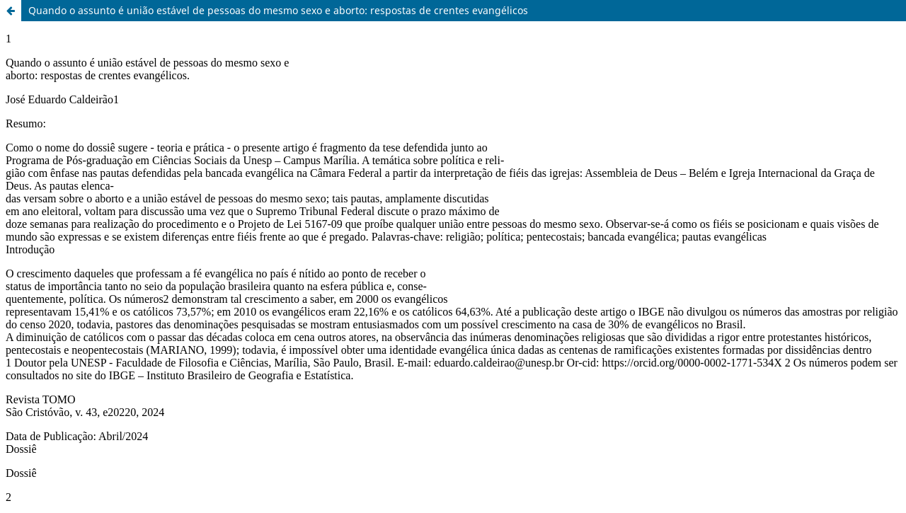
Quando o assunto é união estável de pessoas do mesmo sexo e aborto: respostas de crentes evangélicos (278, 10)
